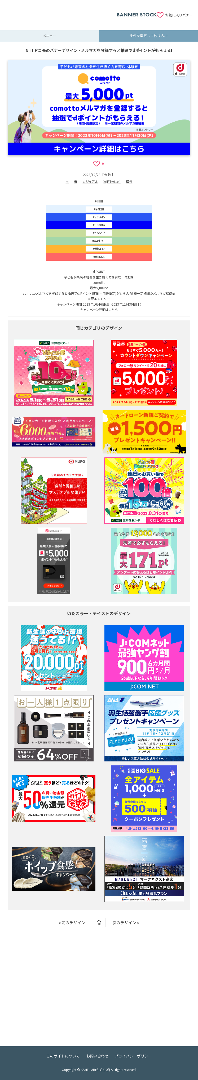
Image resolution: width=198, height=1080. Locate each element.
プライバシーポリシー (133, 1056)
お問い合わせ (97, 1056)
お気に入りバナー (179, 14)
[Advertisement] (61, 12)
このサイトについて (63, 1056)
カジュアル (90, 181)
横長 (129, 181)
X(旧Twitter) (112, 181)
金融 (107, 174)
